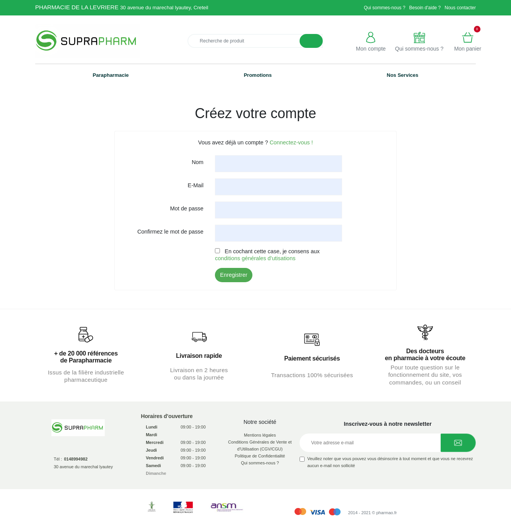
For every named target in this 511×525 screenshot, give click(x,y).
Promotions (258, 75)
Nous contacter (460, 7)
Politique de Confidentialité (260, 456)
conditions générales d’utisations (255, 258)
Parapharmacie (111, 75)
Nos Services (403, 75)
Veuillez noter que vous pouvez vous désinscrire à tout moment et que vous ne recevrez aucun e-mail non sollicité (390, 462)
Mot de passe (186, 208)
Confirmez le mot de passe (170, 232)
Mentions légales (260, 435)
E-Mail (196, 185)
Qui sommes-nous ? (384, 7)
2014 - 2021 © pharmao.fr (372, 512)
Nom (197, 162)
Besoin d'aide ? (425, 7)
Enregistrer (233, 275)
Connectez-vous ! (291, 142)
